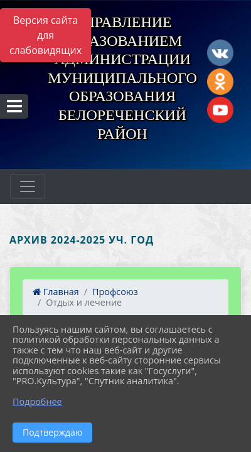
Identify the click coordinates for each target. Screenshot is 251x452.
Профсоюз (115, 292)
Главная (56, 292)
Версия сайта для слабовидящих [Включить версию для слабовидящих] (45, 35)
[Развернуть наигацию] (27, 186)
